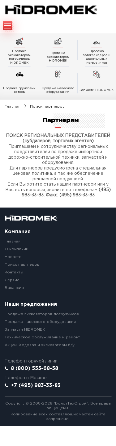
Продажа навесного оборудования (40, 322)
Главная (12, 106)
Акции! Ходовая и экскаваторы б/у (40, 345)
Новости (13, 257)
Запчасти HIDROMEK (25, 329)
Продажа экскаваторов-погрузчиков (42, 314)
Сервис (12, 280)
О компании (16, 249)
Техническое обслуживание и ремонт (42, 337)
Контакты (14, 272)
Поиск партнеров (22, 264)
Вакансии (14, 287)
